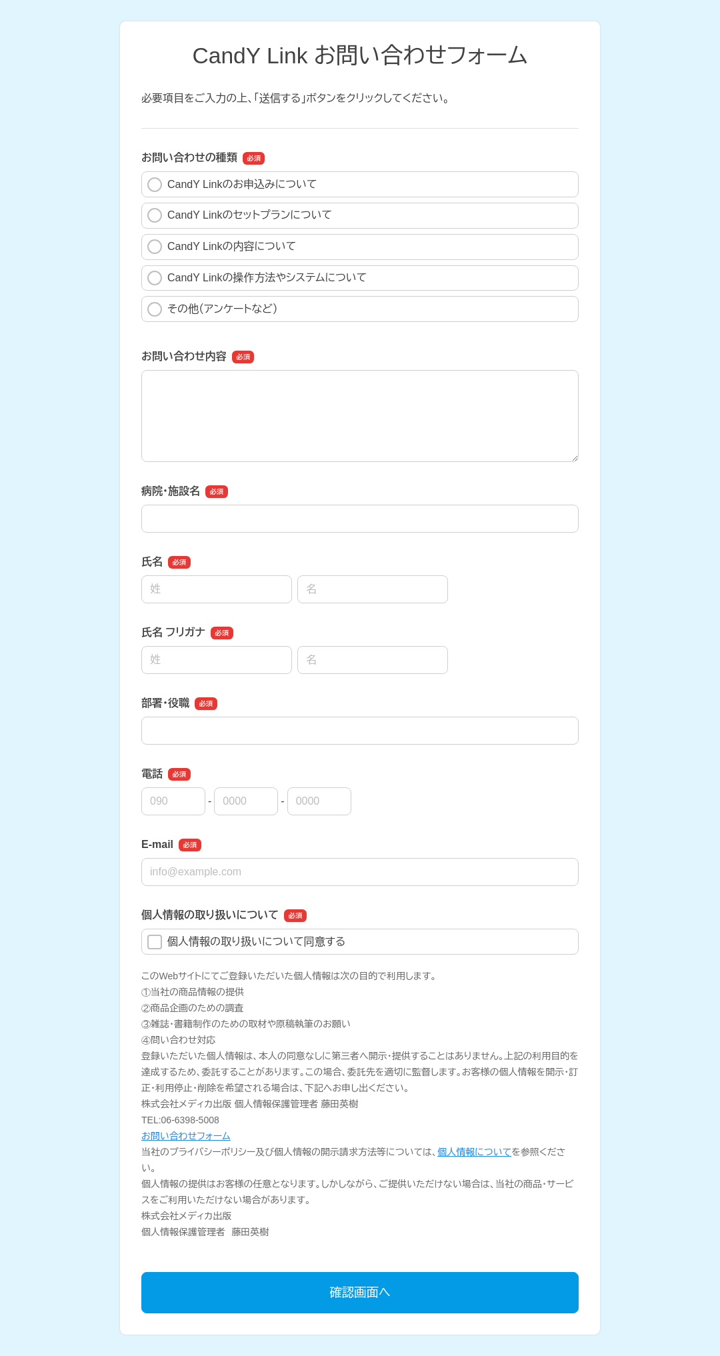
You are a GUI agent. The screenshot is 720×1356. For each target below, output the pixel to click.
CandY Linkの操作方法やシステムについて (257, 278)
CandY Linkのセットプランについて (239, 215)
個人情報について (474, 1152)
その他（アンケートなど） (212, 309)
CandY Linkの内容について (221, 246)
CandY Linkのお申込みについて (232, 184)
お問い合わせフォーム (186, 1136)
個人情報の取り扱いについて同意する (246, 942)
